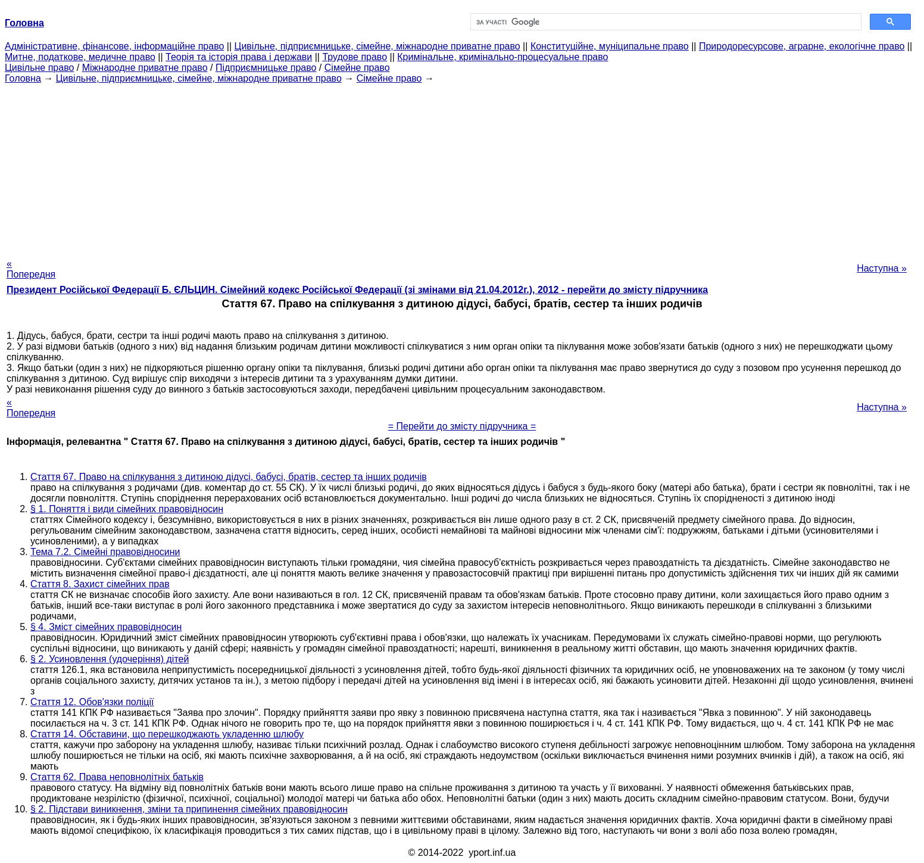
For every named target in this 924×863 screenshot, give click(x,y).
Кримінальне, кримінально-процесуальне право (502, 57)
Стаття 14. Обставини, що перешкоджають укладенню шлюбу (167, 734)
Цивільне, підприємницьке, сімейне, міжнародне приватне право (377, 46)
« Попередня (31, 268)
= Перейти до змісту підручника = (462, 426)
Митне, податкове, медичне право (80, 57)
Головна (23, 78)
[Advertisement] (462, 167)
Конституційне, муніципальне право (609, 46)
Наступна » (882, 268)
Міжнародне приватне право (145, 68)
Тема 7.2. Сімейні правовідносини (105, 552)
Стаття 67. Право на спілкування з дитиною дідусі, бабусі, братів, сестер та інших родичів (228, 477)
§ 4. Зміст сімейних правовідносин (106, 627)
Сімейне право (357, 68)
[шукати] (664, 22)
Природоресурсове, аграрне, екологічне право (801, 46)
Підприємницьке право (266, 68)
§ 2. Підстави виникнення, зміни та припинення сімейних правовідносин (189, 809)
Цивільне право (39, 68)
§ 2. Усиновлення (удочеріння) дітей (109, 659)
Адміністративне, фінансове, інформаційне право (114, 46)
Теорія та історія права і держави (239, 57)
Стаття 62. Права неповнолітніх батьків (117, 777)
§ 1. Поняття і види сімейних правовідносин (126, 509)
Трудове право (354, 57)
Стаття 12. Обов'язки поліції (92, 702)
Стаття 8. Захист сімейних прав (100, 584)
